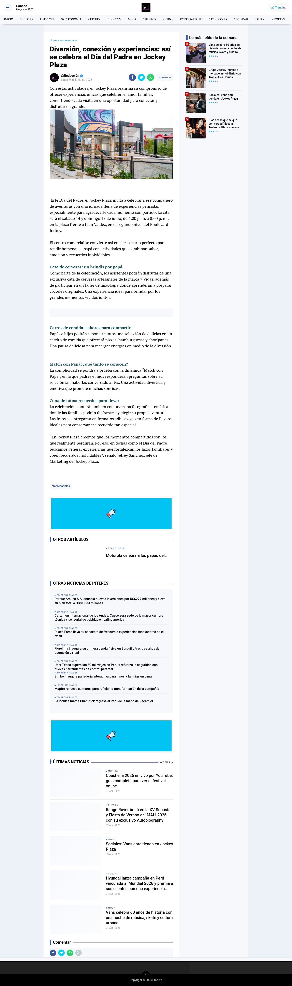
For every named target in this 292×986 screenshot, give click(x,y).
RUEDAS (168, 19)
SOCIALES (26, 19)
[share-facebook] (132, 77)
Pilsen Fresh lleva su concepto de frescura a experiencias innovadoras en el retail (109, 634)
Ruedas (113, 805)
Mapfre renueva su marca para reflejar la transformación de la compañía (107, 689)
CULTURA (94, 19)
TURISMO (149, 19)
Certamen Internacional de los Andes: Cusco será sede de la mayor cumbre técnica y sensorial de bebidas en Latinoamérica (109, 618)
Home (53, 40)
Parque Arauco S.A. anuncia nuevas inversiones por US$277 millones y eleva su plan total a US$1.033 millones (110, 601)
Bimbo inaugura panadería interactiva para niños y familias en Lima (103, 676)
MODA (132, 19)
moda (112, 839)
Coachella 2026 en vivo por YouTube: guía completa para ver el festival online (139, 780)
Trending (280, 7)
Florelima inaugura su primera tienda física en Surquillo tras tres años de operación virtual (107, 651)
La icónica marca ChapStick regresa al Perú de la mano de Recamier (104, 701)
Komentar (164, 77)
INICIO (8, 19)
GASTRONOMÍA (71, 19)
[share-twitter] (141, 77)
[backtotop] (146, 975)
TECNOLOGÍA (218, 19)
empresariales (61, 486)
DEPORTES (278, 19)
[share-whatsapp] (150, 77)
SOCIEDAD (241, 19)
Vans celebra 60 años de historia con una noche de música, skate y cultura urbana (139, 917)
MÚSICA (113, 771)
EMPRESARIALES (191, 19)
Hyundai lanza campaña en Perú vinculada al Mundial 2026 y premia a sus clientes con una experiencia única (139, 883)
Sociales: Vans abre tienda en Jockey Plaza (139, 846)
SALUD (259, 19)
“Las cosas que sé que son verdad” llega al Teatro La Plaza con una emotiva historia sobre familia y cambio (224, 123)
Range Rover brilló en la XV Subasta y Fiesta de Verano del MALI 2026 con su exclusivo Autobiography (138, 815)
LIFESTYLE (47, 19)
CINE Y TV (114, 19)
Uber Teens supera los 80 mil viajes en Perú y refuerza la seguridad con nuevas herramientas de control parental (106, 667)
